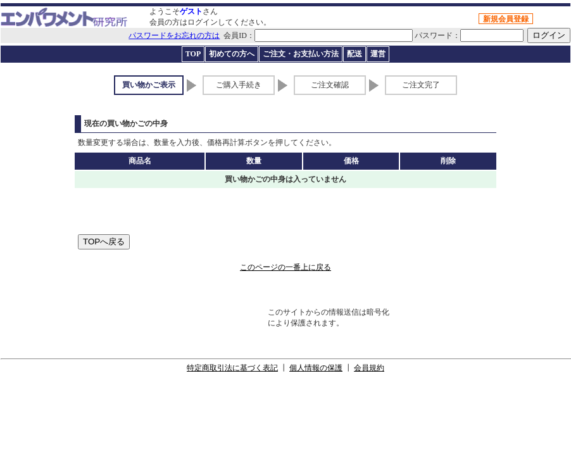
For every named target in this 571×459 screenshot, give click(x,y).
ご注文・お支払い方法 (301, 53)
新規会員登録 (505, 19)
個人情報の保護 (315, 367)
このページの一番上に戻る (285, 267)
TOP (193, 53)
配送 (354, 53)
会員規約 (369, 367)
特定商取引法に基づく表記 (232, 367)
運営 (378, 53)
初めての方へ (231, 53)
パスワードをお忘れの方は (174, 35)
